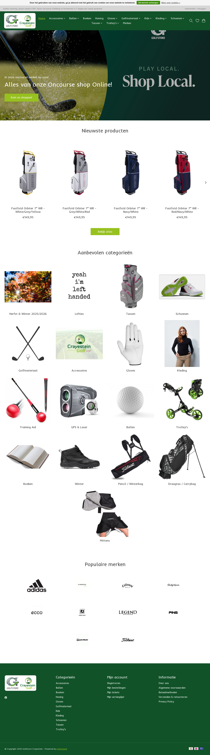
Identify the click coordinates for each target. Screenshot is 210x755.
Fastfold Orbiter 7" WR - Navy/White (130, 210)
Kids (58, 710)
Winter (79, 484)
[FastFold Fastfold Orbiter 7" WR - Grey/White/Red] (79, 172)
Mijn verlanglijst (115, 696)
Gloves (130, 370)
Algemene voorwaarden (172, 687)
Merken (127, 23)
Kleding (182, 370)
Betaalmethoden (168, 692)
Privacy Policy (166, 701)
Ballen (130, 427)
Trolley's (182, 427)
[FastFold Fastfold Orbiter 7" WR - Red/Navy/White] (182, 172)
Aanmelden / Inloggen (195, 8)
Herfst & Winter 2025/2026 (28, 313)
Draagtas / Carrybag (182, 484)
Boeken (87, 18)
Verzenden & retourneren (173, 696)
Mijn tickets (113, 692)
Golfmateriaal (28, 370)
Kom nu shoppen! (23, 97)
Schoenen (182, 313)
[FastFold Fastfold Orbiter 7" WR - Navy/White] (130, 172)
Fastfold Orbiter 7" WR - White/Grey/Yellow (28, 210)
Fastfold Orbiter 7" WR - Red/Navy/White (182, 210)
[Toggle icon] (190, 21)
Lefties (79, 313)
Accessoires (79, 370)
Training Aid (28, 427)
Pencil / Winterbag (130, 484)
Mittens (105, 540)
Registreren (113, 683)
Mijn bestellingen (116, 687)
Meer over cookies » (170, 3)
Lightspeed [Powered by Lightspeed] (62, 749)
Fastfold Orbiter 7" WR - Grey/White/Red (79, 210)
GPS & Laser (79, 427)
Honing (99, 18)
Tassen (130, 313)
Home (41, 18)
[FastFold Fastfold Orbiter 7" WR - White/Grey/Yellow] (28, 172)
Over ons (164, 683)
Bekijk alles (105, 231)
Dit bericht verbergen (148, 3)
